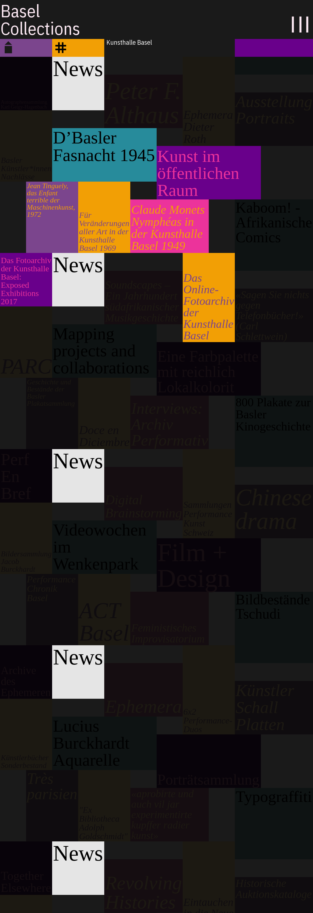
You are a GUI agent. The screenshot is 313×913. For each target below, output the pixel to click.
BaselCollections (40, 19)
